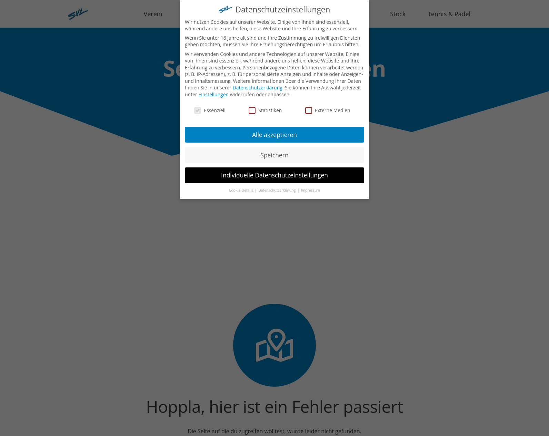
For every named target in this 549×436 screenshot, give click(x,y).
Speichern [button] (274, 151)
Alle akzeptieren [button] (274, 131)
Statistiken (265, 107)
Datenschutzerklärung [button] (277, 187)
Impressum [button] (310, 187)
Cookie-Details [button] (241, 187)
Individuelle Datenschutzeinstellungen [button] (274, 172)
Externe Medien (327, 107)
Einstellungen (213, 91)
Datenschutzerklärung (257, 84)
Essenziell (210, 107)
